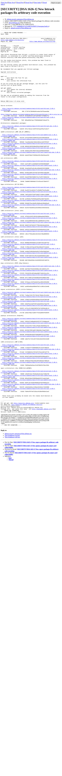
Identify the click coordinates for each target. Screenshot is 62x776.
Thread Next (29, 2)
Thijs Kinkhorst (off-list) (12, 516)
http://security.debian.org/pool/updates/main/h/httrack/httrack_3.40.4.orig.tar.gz (31, 131)
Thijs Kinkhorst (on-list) (12, 514)
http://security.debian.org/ (24, 477)
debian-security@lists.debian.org (21, 28)
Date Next (12, 2)
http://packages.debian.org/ (42, 484)
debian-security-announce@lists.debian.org (20, 19)
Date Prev (4, 2)
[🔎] (14, 26)
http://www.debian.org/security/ (12, 41)
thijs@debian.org (14, 23)
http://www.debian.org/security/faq (42, 43)
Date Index (37, 2)
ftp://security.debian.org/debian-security (26, 479)
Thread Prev (20, 2)
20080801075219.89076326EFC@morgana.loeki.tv (33, 26)
